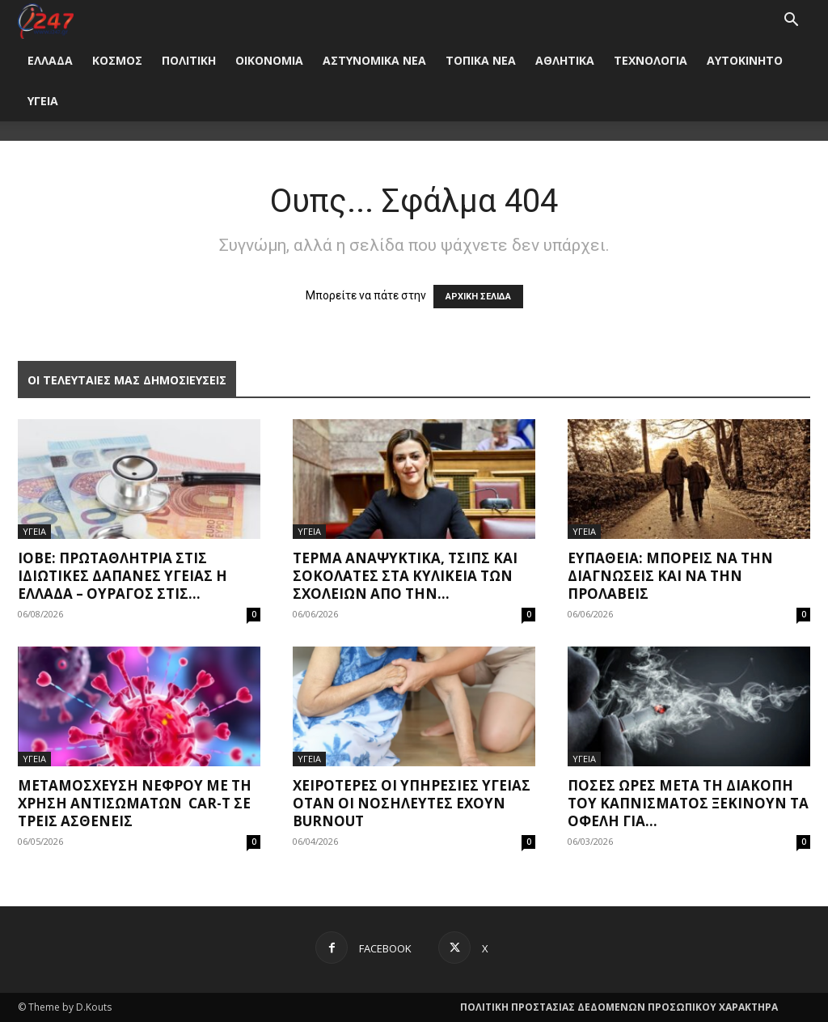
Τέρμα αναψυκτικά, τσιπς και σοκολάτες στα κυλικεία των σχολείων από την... (405, 576)
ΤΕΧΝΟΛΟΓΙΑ (650, 60)
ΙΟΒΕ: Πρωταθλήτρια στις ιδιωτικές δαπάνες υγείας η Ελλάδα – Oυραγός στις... (122, 576)
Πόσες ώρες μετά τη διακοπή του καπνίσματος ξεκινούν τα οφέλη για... (688, 803)
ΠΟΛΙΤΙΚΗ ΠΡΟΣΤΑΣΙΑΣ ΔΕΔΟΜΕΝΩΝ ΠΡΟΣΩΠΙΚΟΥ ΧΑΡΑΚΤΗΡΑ (619, 1007)
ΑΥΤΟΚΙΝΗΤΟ (745, 60)
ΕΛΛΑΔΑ (50, 60)
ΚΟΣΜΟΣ (117, 60)
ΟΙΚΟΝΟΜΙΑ (269, 60)
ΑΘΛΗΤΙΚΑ (564, 60)
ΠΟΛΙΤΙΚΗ (189, 60)
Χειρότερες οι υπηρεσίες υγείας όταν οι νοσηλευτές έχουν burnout (411, 803)
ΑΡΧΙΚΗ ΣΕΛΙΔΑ (478, 296)
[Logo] (46, 20)
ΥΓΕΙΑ (42, 100)
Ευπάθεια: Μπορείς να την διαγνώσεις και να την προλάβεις (670, 576)
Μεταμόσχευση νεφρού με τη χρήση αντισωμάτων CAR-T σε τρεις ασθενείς (134, 803)
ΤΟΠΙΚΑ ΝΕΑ (481, 60)
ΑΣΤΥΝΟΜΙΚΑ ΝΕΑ (374, 60)
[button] (790, 21)
